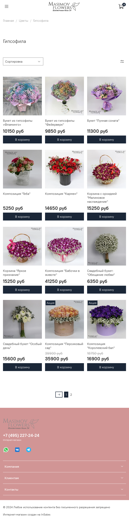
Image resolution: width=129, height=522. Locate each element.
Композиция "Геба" (16, 194)
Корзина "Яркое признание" (14, 273)
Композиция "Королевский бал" (101, 346)
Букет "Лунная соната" (103, 120)
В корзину (22, 139)
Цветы (23, 21)
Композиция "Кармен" (61, 194)
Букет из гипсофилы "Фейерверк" (59, 122)
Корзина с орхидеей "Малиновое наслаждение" (102, 198)
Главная (8, 21)
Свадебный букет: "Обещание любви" (101, 273)
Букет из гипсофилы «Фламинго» (17, 122)
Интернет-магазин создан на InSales (26, 514)
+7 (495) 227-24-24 (21, 435)
